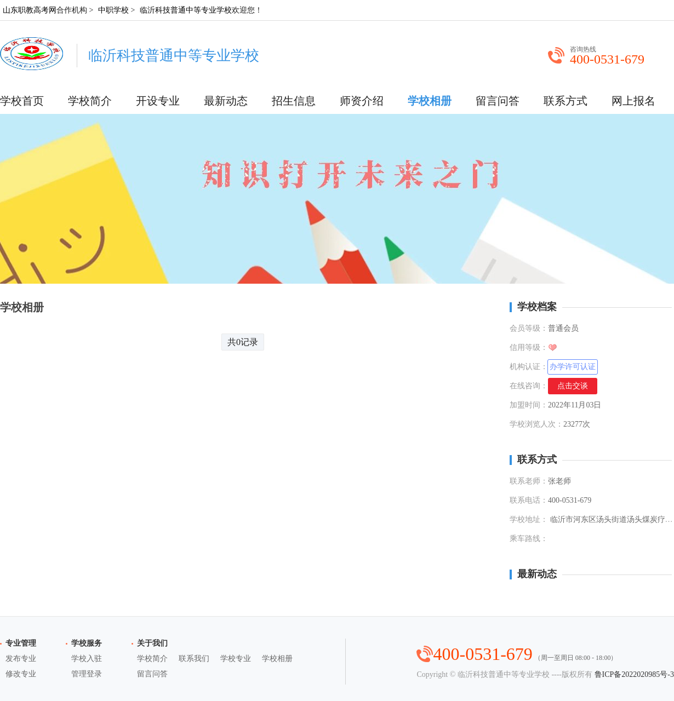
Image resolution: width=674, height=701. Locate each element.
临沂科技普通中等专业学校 (186, 10)
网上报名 (633, 101)
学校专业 (235, 658)
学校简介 (90, 101)
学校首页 (22, 101)
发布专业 (20, 658)
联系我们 (194, 658)
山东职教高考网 (29, 10)
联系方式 (565, 101)
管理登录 (86, 674)
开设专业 (158, 101)
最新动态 (226, 101)
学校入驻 (86, 658)
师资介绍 (362, 101)
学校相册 (430, 101)
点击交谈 (572, 386)
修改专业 (20, 674)
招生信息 (294, 101)
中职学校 (113, 10)
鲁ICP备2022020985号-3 (634, 674)
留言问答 (497, 101)
